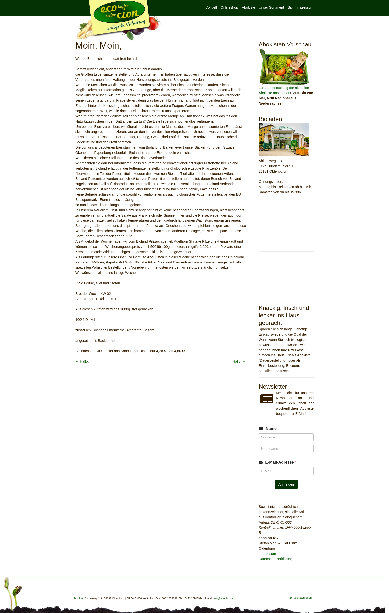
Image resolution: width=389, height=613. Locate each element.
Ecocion (118, 20)
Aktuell (211, 7)
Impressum (305, 7)
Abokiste (248, 7)
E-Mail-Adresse (280, 462)
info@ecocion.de (223, 598)
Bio (290, 7)
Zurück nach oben (301, 597)
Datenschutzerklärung (275, 559)
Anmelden (286, 484)
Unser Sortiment (271, 7)
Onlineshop (229, 7)
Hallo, (82, 361)
